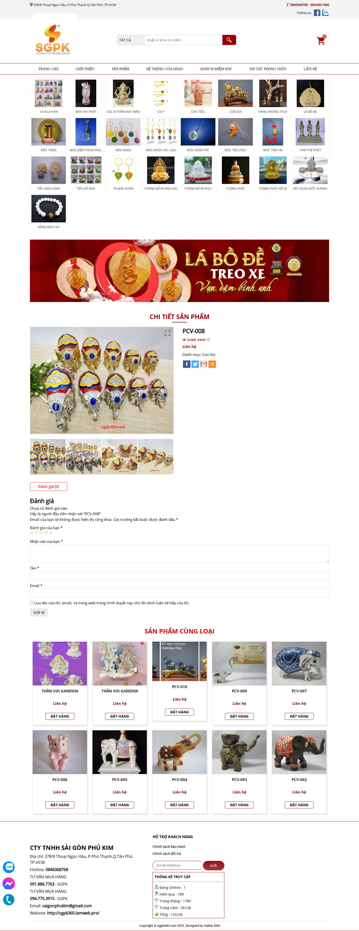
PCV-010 (179, 686)
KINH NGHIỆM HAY (216, 69)
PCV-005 (119, 779)
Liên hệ (310, 69)
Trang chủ (48, 69)
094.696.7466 (319, 4)
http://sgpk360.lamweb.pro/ (73, 913)
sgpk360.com (166, 925)
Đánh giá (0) (48, 486)
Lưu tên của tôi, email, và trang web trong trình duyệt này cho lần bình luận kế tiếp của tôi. (111, 602)
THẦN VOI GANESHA (119, 690)
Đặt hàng (60, 716)
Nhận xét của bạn (46, 541)
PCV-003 (239, 779)
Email (36, 585)
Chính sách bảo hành (169, 846)
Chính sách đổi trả (167, 853)
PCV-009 (239, 690)
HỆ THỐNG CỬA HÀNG (164, 69)
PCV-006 (60, 779)
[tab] (48, 486)
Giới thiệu (85, 69)
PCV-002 (299, 779)
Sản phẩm (120, 69)
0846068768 (299, 4)
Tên (34, 568)
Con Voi (208, 354)
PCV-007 (299, 690)
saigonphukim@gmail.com (67, 906)
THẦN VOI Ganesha (60, 690)
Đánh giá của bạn (46, 527)
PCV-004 (179, 779)
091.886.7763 (42, 884)
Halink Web (212, 925)
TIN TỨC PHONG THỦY (267, 69)
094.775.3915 (42, 898)
